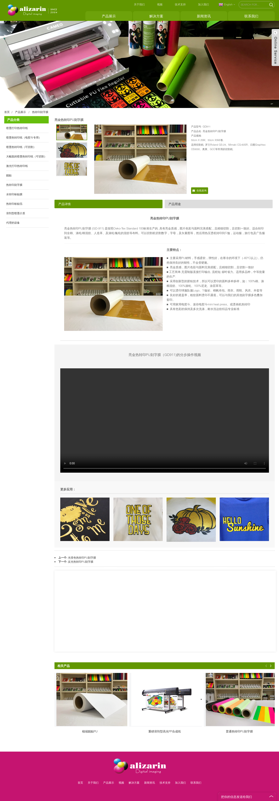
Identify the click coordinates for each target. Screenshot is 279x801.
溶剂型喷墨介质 (15, 213)
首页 (7, 112)
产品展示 (109, 16)
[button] (266, 665)
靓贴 (9, 175)
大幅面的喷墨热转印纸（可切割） (26, 156)
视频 (159, 4)
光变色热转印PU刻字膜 (82, 557)
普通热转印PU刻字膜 (239, 731)
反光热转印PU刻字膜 (80, 561)
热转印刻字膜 (40, 112)
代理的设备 (13, 222)
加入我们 (203, 4)
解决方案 (156, 16)
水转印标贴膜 (14, 194)
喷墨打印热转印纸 (17, 128)
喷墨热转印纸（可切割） (21, 147)
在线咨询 (201, 190)
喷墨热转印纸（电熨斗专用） (23, 137)
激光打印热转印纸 (17, 165)
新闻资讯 (204, 16)
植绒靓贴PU (90, 731)
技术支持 (180, 4)
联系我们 (251, 16)
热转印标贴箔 (14, 203)
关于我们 (139, 4)
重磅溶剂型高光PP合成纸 (164, 731)
